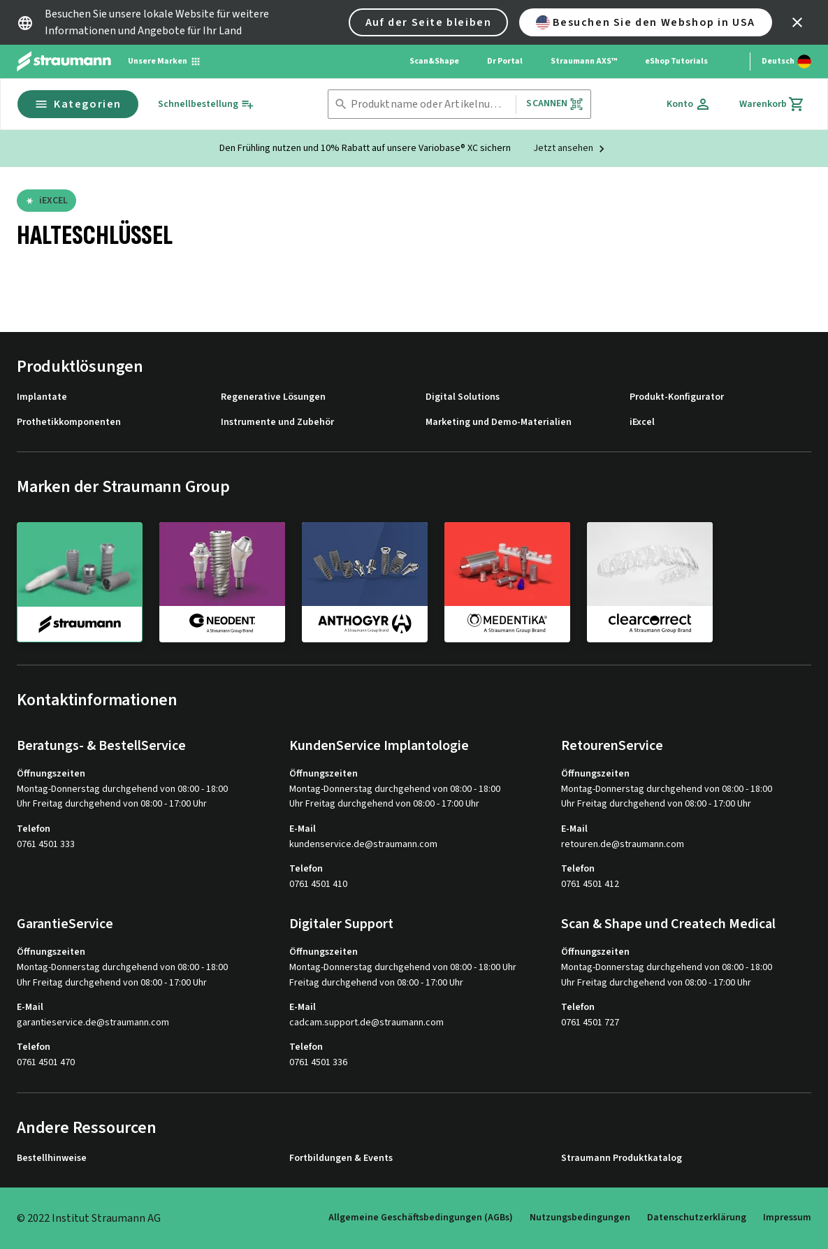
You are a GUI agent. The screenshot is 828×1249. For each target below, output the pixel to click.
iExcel (642, 422)
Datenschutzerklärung (696, 1218)
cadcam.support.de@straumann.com (366, 1023)
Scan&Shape (434, 61)
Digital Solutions (463, 397)
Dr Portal (505, 61)
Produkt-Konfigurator (677, 397)
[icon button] (797, 22)
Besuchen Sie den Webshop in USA (645, 22)
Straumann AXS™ (584, 61)
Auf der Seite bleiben (428, 22)
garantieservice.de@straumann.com (93, 1023)
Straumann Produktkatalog (621, 1158)
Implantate (42, 397)
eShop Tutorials (676, 61)
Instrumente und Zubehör (277, 422)
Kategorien (78, 104)
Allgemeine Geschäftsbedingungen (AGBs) (420, 1218)
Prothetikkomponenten (69, 422)
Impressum (787, 1218)
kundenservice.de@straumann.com (363, 844)
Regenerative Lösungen (273, 397)
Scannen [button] (554, 103)
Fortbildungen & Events (341, 1158)
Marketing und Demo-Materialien (499, 422)
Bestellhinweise (52, 1158)
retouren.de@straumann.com (622, 844)
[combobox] (431, 104)
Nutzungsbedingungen (580, 1218)
